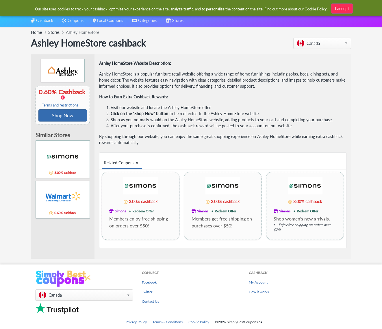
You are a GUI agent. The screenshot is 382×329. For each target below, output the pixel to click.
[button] (322, 43)
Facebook (149, 282)
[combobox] (144, 22)
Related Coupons (122, 163)
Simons (120, 211)
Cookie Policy (198, 322)
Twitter (147, 292)
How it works (259, 292)
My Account (258, 282)
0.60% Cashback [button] (62, 98)
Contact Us (150, 301)
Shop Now (62, 115)
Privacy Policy (136, 322)
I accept (342, 7)
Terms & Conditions (168, 322)
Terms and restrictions (60, 105)
